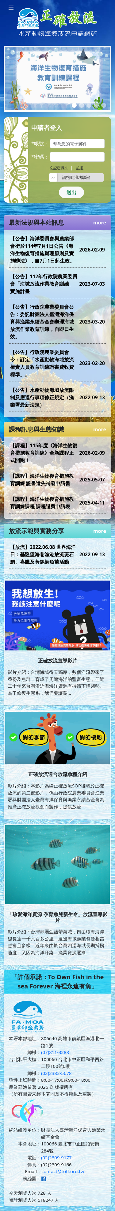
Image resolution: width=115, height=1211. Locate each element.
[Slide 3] (88, 105)
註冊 (80, 168)
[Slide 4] (96, 105)
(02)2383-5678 (56, 1073)
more (99, 222)
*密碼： (40, 156)
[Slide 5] (103, 105)
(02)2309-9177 (56, 1157)
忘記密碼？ (59, 168)
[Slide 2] (81, 105)
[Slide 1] (74, 105)
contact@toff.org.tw (62, 1171)
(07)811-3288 (55, 1052)
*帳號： (40, 143)
